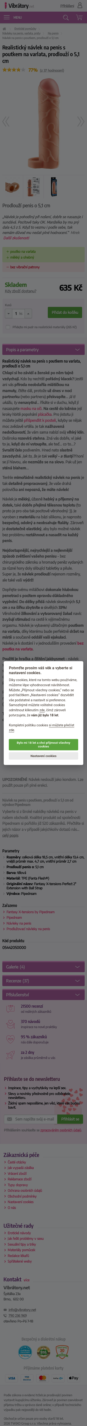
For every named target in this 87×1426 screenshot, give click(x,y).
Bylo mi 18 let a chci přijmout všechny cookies (43, 744)
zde (42, 710)
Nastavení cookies (44, 756)
